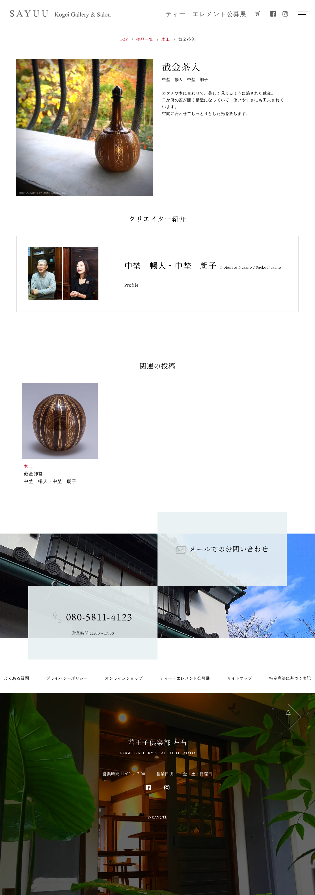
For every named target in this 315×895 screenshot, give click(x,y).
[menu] (302, 14)
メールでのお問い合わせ (222, 549)
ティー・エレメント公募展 (206, 14)
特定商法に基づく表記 (290, 678)
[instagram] (285, 14)
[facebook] (273, 14)
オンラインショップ (124, 678)
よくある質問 (16, 678)
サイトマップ (239, 678)
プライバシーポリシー (67, 678)
